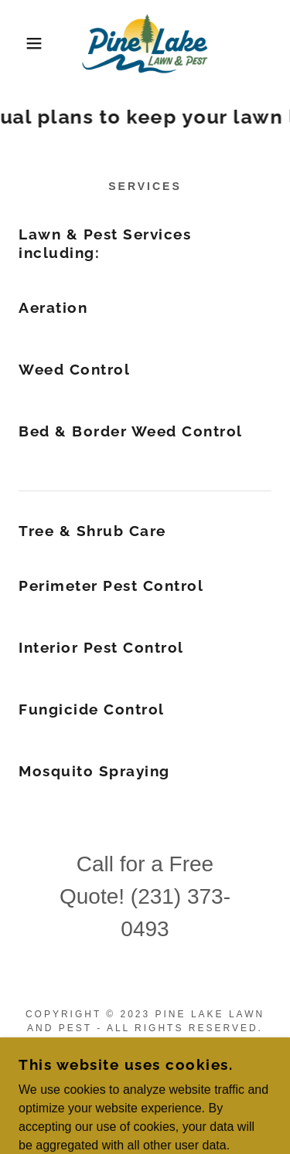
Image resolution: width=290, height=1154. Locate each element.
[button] (23, 43)
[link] (145, 43)
